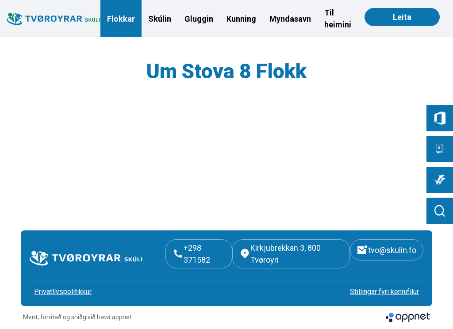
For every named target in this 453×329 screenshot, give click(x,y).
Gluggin (198, 18)
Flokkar (121, 18)
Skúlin (159, 18)
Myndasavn (290, 18)
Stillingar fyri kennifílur (384, 291)
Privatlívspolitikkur (63, 291)
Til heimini (337, 18)
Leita (402, 17)
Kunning (241, 18)
